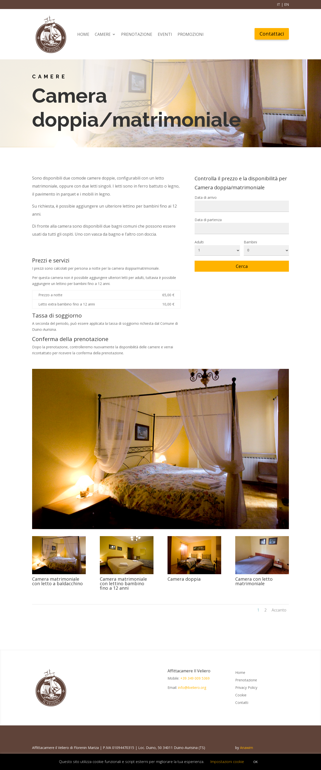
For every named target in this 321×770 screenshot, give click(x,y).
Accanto (279, 610)
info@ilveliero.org (192, 687)
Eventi (165, 34)
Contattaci (272, 33)
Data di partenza (208, 219)
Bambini (250, 242)
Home (83, 34)
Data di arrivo (206, 197)
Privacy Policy (246, 688)
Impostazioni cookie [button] (227, 761)
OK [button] (255, 761)
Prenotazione (136, 34)
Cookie (241, 695)
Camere (103, 34)
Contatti (241, 703)
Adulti (199, 242)
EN (286, 4)
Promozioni (191, 34)
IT (278, 4)
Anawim (246, 747)
